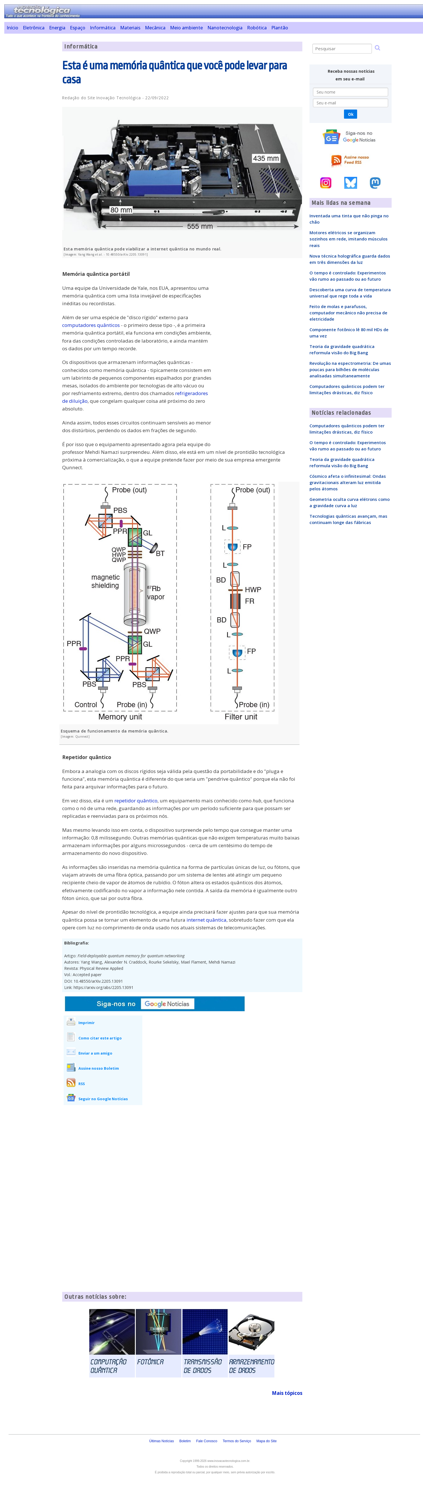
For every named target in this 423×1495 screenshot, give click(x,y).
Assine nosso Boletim (98, 1068)
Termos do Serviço (237, 1441)
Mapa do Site (266, 1441)
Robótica (257, 28)
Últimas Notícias (161, 1441)
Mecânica (155, 28)
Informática (103, 28)
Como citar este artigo (100, 1038)
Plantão (279, 28)
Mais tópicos (287, 1393)
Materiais (130, 28)
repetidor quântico (135, 800)
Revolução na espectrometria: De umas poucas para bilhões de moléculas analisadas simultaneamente (350, 369)
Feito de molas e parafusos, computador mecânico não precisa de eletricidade (348, 313)
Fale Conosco (206, 1441)
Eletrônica (33, 28)
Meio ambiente (186, 28)
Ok (350, 114)
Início (12, 28)
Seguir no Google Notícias (103, 1098)
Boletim (185, 1441)
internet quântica (206, 920)
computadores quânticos (91, 325)
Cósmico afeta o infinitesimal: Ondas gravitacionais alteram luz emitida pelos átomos (347, 482)
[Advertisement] (31, 127)
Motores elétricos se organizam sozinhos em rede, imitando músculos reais (348, 239)
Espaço (77, 28)
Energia (57, 28)
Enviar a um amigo (95, 1053)
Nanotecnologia (224, 28)
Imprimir (86, 1022)
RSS (81, 1083)
